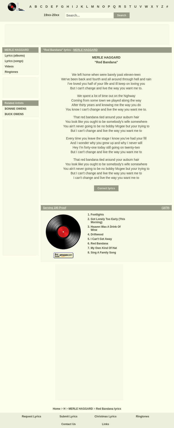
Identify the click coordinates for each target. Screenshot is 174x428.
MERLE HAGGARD (85, 50)
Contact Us (68, 424)
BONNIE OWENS (15, 108)
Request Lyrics (31, 416)
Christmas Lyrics (105, 416)
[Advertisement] (87, 34)
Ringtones (11, 71)
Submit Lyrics (68, 416)
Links (105, 424)
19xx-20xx (51, 15)
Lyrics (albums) (15, 55)
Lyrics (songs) (14, 61)
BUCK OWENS (14, 114)
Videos (9, 66)
